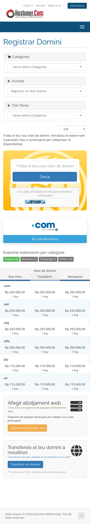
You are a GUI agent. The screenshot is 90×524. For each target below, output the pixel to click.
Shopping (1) (48, 259)
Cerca (45, 176)
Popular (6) (11, 259)
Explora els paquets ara (27, 428)
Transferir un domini (25, 464)
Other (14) (66, 259)
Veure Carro (77, 5)
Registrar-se (54, 5)
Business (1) (29, 259)
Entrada (40, 5)
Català (28, 5)
